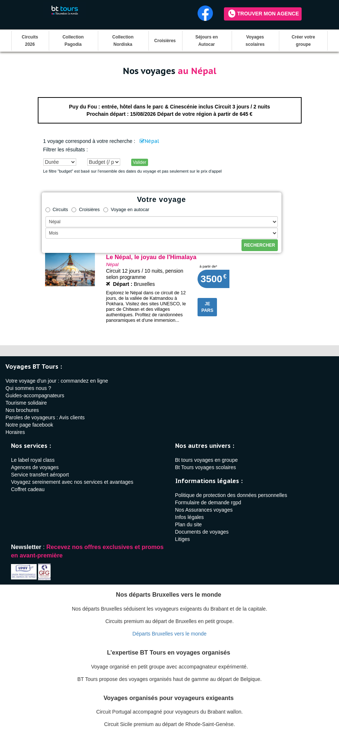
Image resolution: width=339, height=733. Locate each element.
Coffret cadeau (28, 489)
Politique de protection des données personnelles (231, 495)
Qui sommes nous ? (28, 388)
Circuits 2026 (30, 40)
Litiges (182, 539)
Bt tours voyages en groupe (206, 460)
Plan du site (188, 524)
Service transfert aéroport (40, 475)
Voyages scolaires (255, 40)
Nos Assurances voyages (204, 510)
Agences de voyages (35, 467)
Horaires (15, 432)
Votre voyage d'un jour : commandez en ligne (56, 381)
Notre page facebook (29, 425)
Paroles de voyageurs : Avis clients (45, 417)
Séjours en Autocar (206, 40)
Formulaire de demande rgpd (208, 502)
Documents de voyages (202, 532)
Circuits (56, 209)
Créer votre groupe (303, 40)
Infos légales (189, 517)
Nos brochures (22, 410)
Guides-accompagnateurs (34, 395)
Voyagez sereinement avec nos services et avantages (72, 482)
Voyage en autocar (126, 209)
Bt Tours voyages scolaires (205, 467)
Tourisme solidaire (26, 403)
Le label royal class (33, 460)
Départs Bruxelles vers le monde (169, 634)
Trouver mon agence (263, 14)
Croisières (165, 40)
